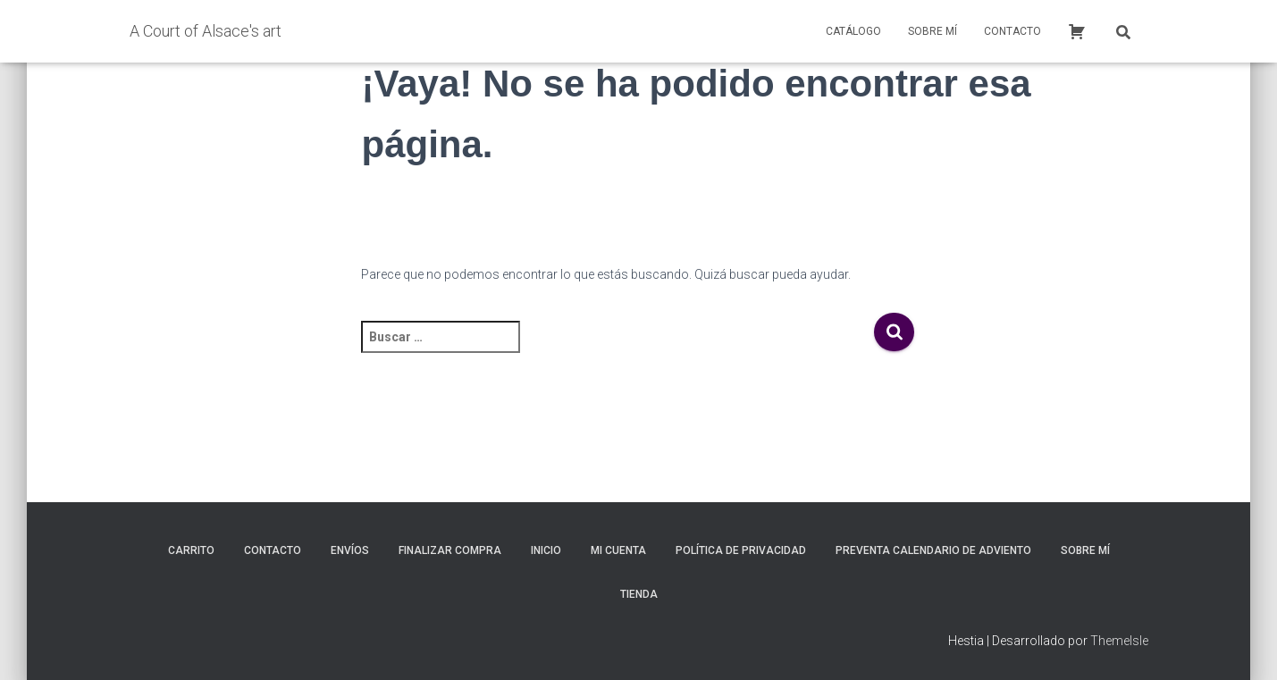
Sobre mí (932, 31)
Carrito (191, 550)
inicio (546, 550)
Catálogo (853, 31)
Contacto (1012, 31)
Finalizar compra (450, 550)
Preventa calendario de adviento (933, 550)
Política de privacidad (741, 550)
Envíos (350, 550)
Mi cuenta (618, 550)
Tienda (639, 594)
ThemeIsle (1119, 641)
